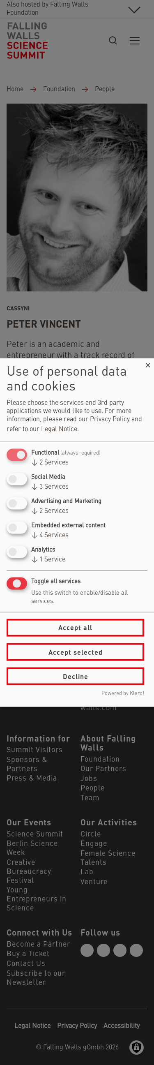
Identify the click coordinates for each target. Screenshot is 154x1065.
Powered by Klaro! (122, 693)
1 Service (48, 560)
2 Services (50, 462)
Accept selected (75, 651)
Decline (75, 676)
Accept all (75, 627)
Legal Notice (59, 429)
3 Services (50, 487)
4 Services (50, 535)
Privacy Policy (110, 419)
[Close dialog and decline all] (148, 363)
